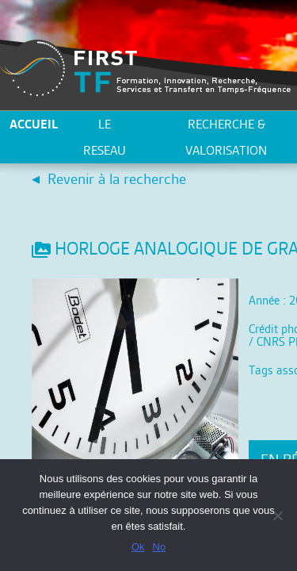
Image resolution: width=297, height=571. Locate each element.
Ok (138, 547)
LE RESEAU (104, 137)
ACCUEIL (34, 124)
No (159, 547)
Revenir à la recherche (117, 179)
